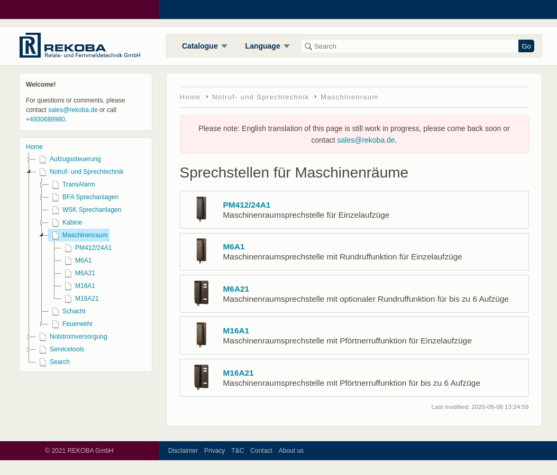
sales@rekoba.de (73, 110)
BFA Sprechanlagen (83, 197)
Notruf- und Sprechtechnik (79, 171)
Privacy (214, 450)
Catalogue (200, 46)
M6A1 (76, 260)
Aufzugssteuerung (68, 159)
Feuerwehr (71, 324)
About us (291, 450)
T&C (237, 450)
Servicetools (60, 349)
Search (53, 362)
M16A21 (80, 298)
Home (34, 147)
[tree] (86, 260)
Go (526, 46)
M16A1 (78, 286)
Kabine (65, 222)
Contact (261, 450)
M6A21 (78, 273)
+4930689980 (45, 119)
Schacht (67, 311)
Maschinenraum (78, 235)
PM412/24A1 (86, 247)
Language (262, 46)
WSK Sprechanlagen (85, 209)
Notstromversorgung (71, 336)
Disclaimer (183, 450)
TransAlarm (72, 184)
